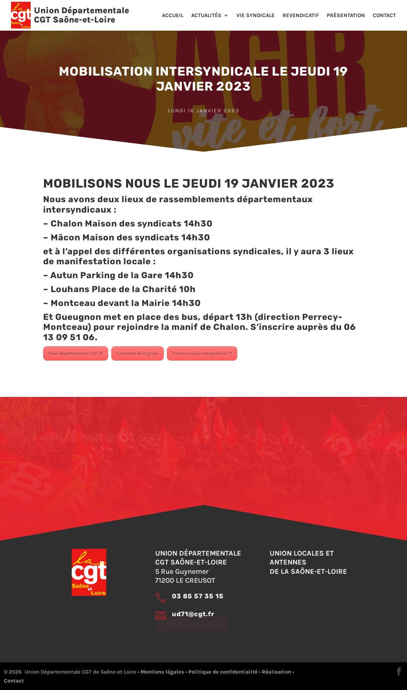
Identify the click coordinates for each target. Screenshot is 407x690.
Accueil (172, 16)
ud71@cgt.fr (193, 614)
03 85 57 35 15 (198, 596)
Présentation (346, 16)
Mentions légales (162, 672)
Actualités (206, 16)
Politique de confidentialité (223, 672)
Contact (384, 16)
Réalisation (276, 672)
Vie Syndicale (255, 16)
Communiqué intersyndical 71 (202, 353)
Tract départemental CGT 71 (76, 353)
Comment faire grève (137, 353)
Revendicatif (301, 16)
